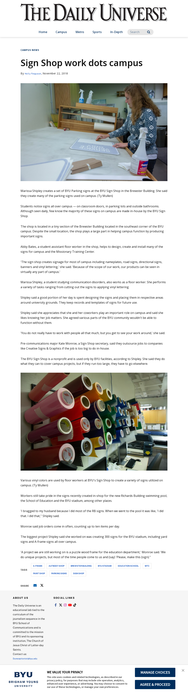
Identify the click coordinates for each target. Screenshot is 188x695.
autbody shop (56, 566)
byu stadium (105, 566)
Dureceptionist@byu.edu (27, 658)
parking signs (59, 573)
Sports (97, 32)
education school (128, 566)
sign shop (78, 573)
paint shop (39, 573)
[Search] (140, 32)
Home (43, 32)
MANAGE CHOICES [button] (155, 672)
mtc (147, 566)
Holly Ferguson (34, 73)
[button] (182, 671)
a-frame (37, 566)
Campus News (30, 50)
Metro (79, 32)
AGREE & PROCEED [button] (155, 684)
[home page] (94, 16)
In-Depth (116, 32)
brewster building (81, 566)
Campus (61, 32)
